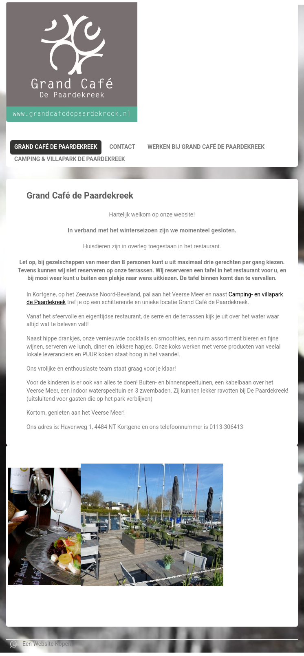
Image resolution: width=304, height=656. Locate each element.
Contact (122, 147)
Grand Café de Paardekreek (55, 147)
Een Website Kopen (46, 644)
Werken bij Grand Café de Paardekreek (206, 147)
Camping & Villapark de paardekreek (69, 159)
